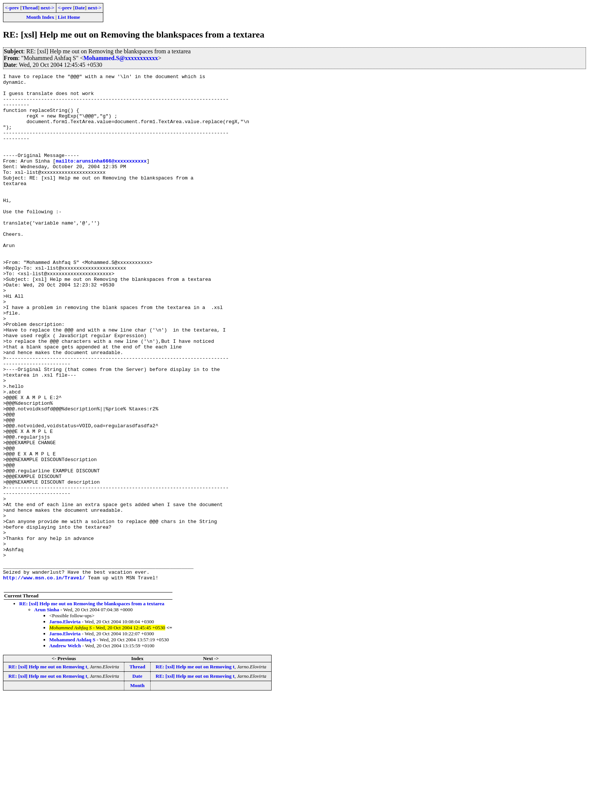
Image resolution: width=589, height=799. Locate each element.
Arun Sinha (46, 712)
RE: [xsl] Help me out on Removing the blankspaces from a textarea (91, 706)
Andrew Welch (65, 748)
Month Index (40, 17)
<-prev (12, 8)
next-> (47, 8)
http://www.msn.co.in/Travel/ (44, 678)
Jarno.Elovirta (64, 724)
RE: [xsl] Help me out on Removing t (47, 769)
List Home (69, 17)
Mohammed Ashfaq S (72, 742)
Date (80, 8)
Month (137, 788)
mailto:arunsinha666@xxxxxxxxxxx (101, 178)
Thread (30, 8)
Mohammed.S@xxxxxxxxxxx (120, 58)
